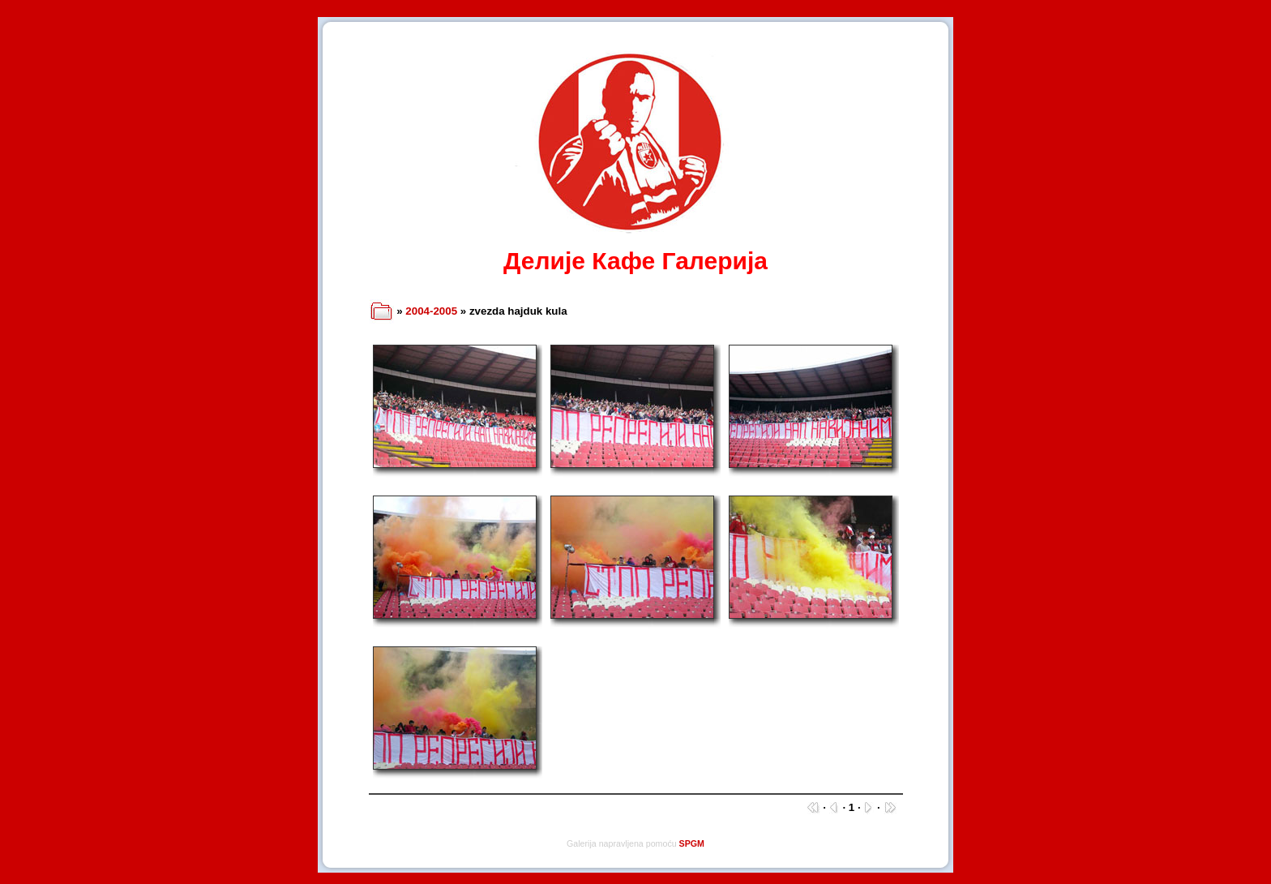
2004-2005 (431, 311)
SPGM (691, 843)
